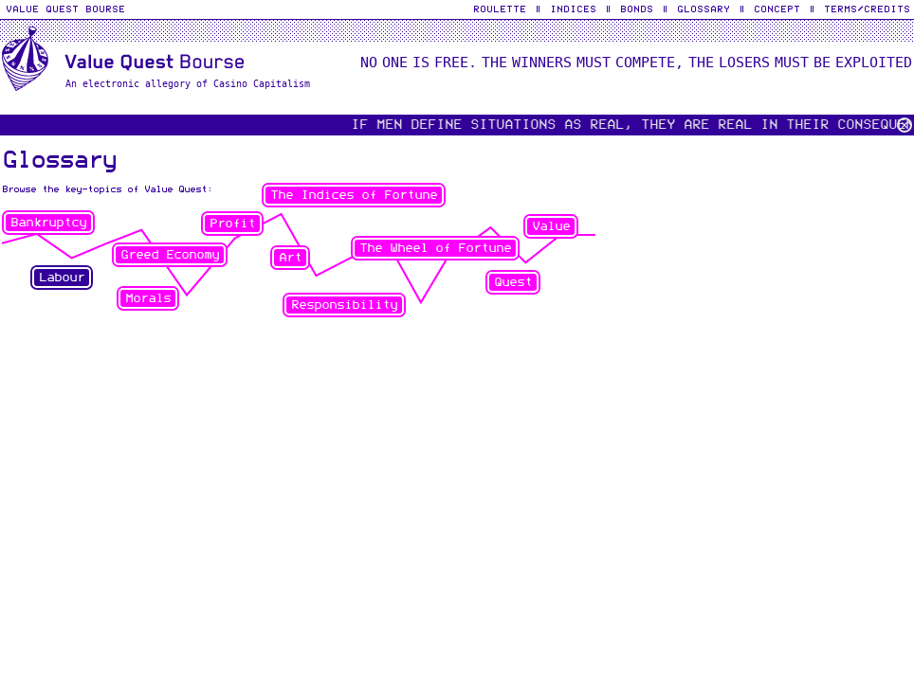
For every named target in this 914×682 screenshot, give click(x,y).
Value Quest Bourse (65, 8)
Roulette (499, 8)
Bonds (636, 8)
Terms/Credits (867, 8)
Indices (573, 8)
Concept (777, 8)
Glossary (703, 8)
